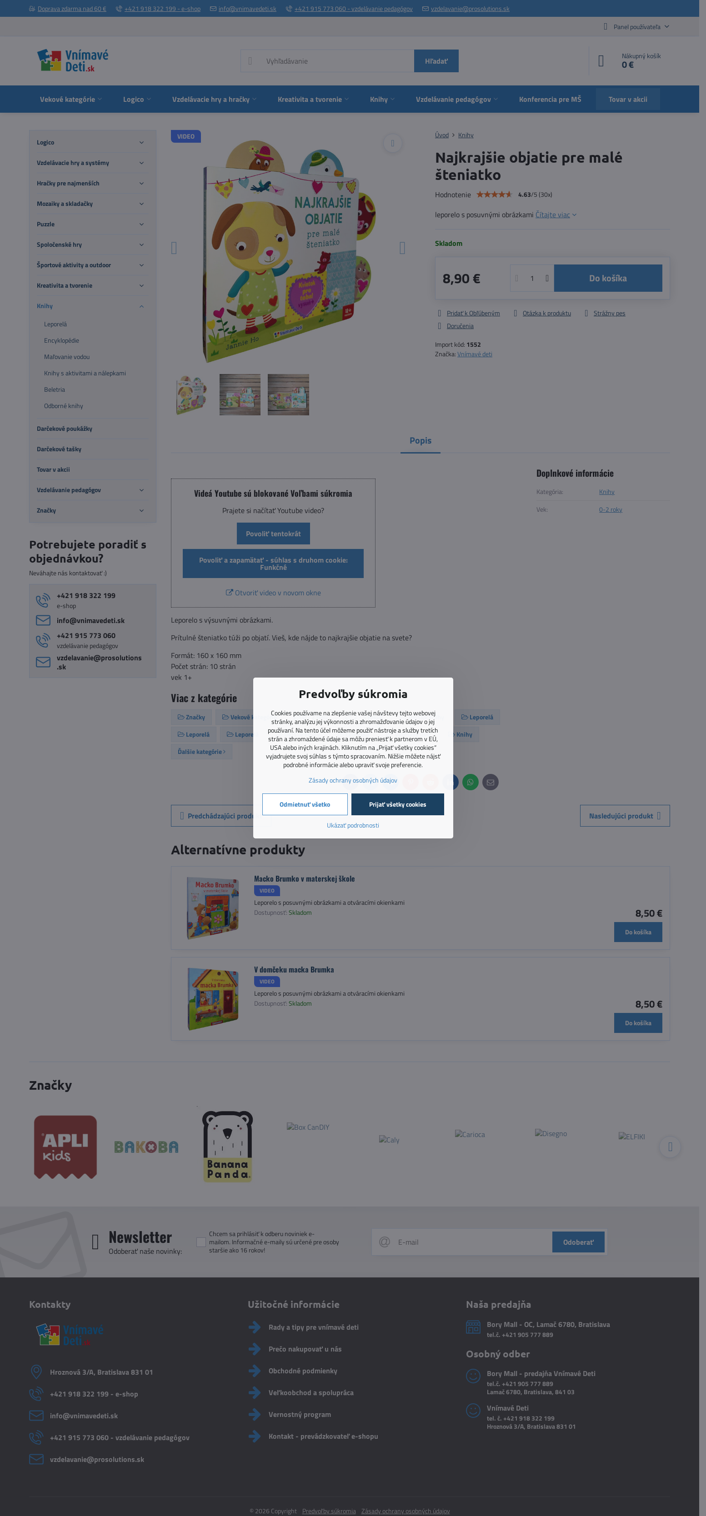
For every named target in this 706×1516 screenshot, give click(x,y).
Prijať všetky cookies (397, 804)
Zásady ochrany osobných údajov (353, 780)
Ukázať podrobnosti (353, 825)
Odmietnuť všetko (305, 804)
